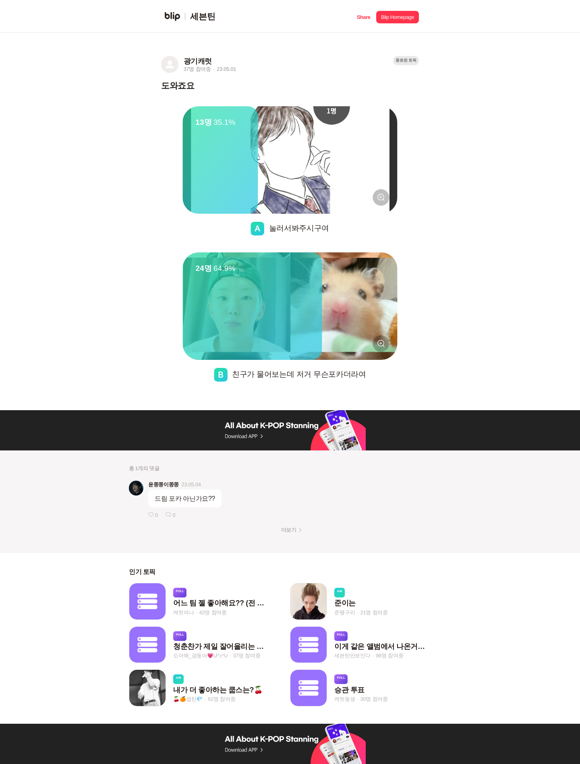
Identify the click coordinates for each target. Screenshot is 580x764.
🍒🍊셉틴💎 (188, 699)
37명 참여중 (246, 656)
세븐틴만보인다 (352, 656)
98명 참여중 (389, 656)
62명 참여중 (221, 699)
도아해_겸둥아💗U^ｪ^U (200, 656)
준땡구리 (344, 612)
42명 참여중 (213, 612)
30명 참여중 (374, 699)
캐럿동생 (344, 699)
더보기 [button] (288, 530)
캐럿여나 (183, 612)
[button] (363, 16)
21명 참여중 (374, 612)
